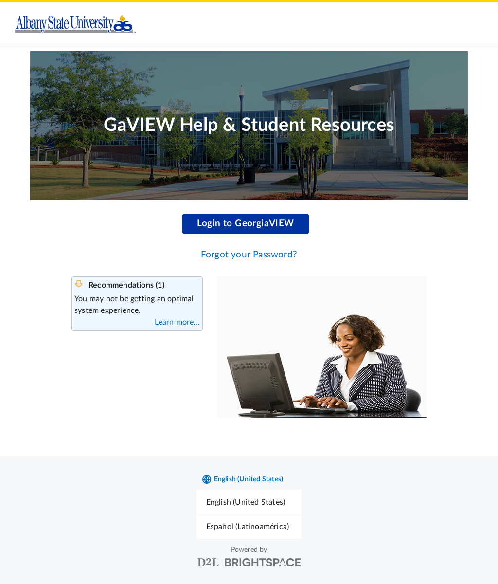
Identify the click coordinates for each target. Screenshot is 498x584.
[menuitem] (249, 502)
